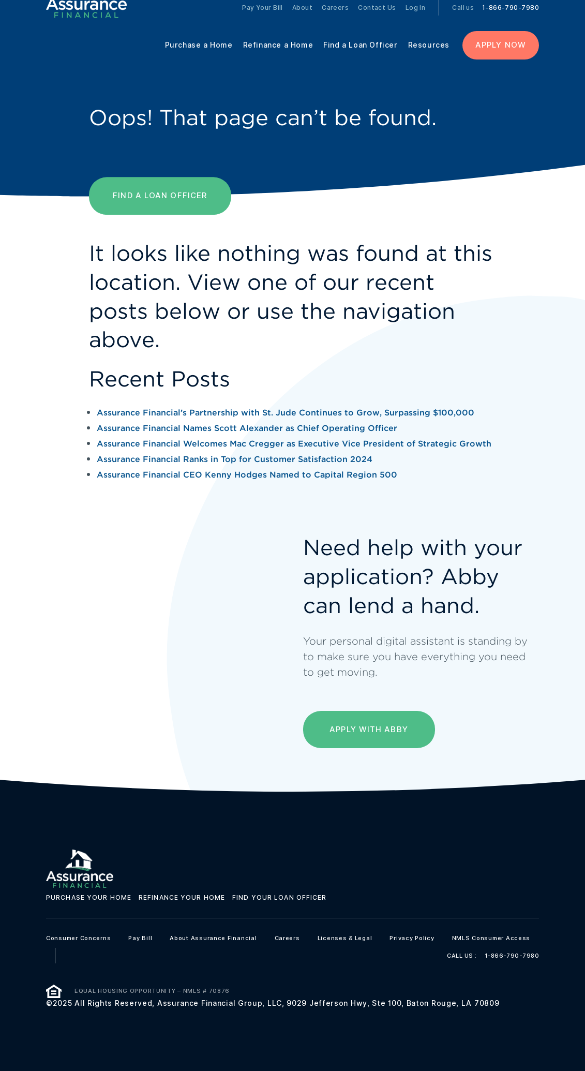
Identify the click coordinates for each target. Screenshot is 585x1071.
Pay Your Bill (262, 20)
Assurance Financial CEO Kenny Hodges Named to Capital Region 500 (247, 475)
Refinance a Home (278, 58)
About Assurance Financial (213, 938)
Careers (335, 20)
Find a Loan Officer (360, 58)
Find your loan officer (279, 897)
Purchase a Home (199, 58)
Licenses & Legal (345, 938)
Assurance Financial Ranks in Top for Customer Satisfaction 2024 (234, 459)
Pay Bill (140, 938)
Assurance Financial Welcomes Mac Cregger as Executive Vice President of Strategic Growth (294, 444)
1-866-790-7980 (510, 20)
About (302, 20)
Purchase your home (88, 897)
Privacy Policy (411, 938)
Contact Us (377, 20)
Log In (416, 20)
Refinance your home (182, 897)
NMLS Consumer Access (491, 938)
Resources (428, 58)
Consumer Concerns (78, 938)
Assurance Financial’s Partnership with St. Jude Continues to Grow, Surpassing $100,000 (285, 413)
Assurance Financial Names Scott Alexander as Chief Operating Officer (247, 428)
